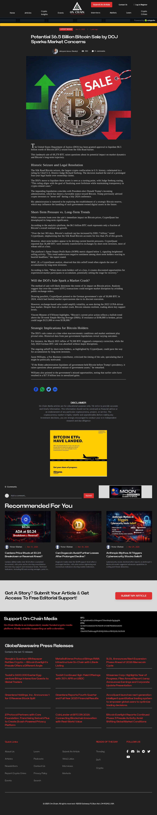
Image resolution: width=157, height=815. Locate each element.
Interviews (95, 13)
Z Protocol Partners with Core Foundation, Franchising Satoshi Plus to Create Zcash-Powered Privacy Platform (27, 720)
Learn (128, 13)
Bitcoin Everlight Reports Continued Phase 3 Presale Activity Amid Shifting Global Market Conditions (127, 718)
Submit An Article (101, 5)
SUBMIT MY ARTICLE (133, 596)
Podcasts (39, 759)
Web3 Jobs (68, 759)
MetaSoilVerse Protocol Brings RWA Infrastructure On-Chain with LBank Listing (77, 662)
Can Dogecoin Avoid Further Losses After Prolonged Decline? (77, 555)
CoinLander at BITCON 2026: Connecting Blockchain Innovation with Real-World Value (76, 718)
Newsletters (11, 766)
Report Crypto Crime (15, 773)
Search (37, 781)
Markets (113, 13)
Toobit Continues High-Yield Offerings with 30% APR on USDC (78, 677)
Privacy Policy (40, 773)
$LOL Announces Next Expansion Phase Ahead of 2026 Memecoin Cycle (126, 662)
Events (61, 13)
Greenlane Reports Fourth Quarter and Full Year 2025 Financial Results (77, 697)
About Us (9, 752)
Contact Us (123, 5)
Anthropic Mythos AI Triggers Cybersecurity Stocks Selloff (124, 555)
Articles (28, 13)
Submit (89, 496)
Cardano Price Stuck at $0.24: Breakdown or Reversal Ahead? (24, 555)
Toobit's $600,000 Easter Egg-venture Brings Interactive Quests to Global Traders (27, 678)
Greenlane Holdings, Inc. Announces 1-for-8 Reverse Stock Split (27, 697)
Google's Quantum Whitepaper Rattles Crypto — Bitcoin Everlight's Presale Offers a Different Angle (26, 662)
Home (12, 13)
